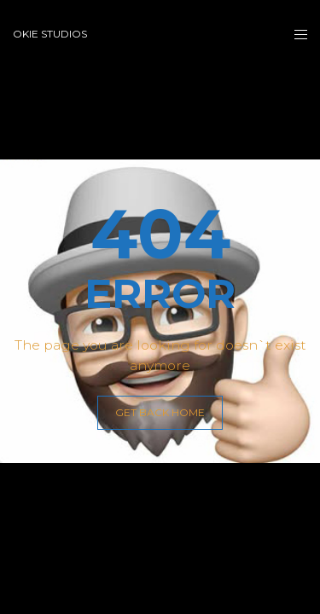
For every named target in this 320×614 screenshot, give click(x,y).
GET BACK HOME (160, 412)
